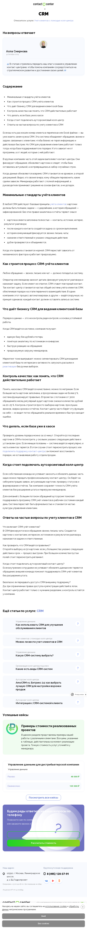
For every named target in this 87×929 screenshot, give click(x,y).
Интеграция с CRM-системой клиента (39, 703)
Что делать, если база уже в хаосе (25, 115)
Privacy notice (79, 694)
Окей (43, 916)
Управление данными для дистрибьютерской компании (43, 764)
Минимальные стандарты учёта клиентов (28, 97)
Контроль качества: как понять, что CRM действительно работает (42, 111)
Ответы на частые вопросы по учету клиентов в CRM (35, 124)
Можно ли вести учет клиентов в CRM (39, 641)
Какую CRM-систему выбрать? (34, 655)
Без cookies (43, 923)
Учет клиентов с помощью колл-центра (53, 20)
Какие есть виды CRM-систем (34, 669)
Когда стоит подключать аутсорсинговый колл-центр (35, 120)
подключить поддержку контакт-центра (24, 451)
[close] (85, 694)
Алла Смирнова (16, 51)
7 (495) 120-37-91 (44, 820)
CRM (40, 611)
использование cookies (56, 906)
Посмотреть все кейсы (43, 797)
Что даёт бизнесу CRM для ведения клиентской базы (35, 106)
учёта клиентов (58, 204)
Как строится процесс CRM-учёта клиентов (30, 101)
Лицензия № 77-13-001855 (13, 890)
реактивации (9, 366)
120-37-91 (81, 4)
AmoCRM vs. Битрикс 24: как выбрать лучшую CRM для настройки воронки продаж (38, 686)
